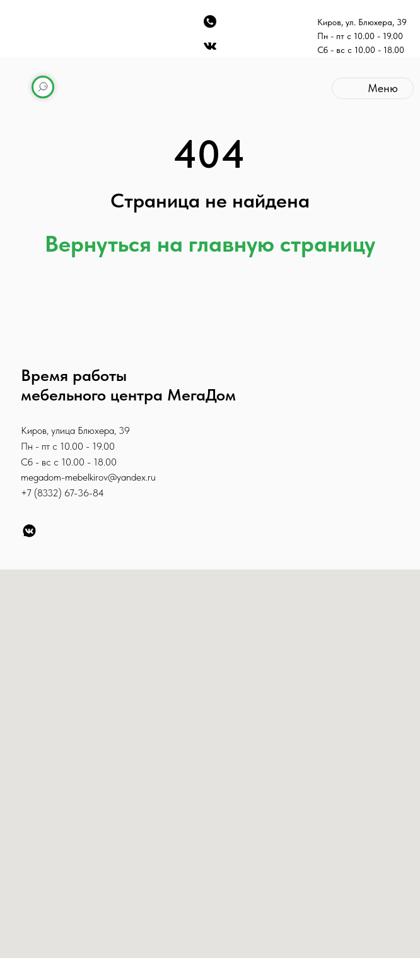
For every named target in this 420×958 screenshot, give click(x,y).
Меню (383, 88)
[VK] (29, 531)
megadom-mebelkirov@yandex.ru (88, 477)
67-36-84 (84, 493)
